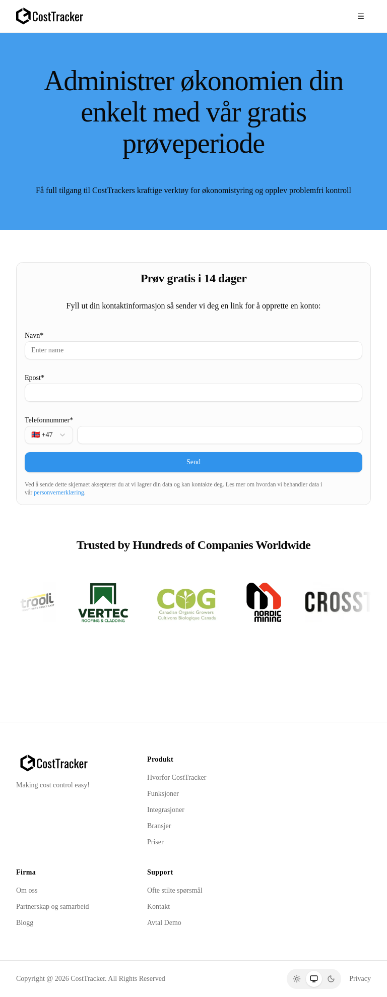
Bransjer (159, 826)
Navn (34, 335)
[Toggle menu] (361, 16)
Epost (34, 378)
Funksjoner (163, 793)
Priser (155, 842)
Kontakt (158, 906)
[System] (314, 979)
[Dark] (331, 979)
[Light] (297, 979)
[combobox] (49, 435)
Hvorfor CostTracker (176, 777)
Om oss (26, 890)
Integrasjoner (165, 810)
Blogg (24, 922)
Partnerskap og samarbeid (52, 906)
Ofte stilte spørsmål (175, 890)
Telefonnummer (49, 420)
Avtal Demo (164, 922)
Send (193, 462)
